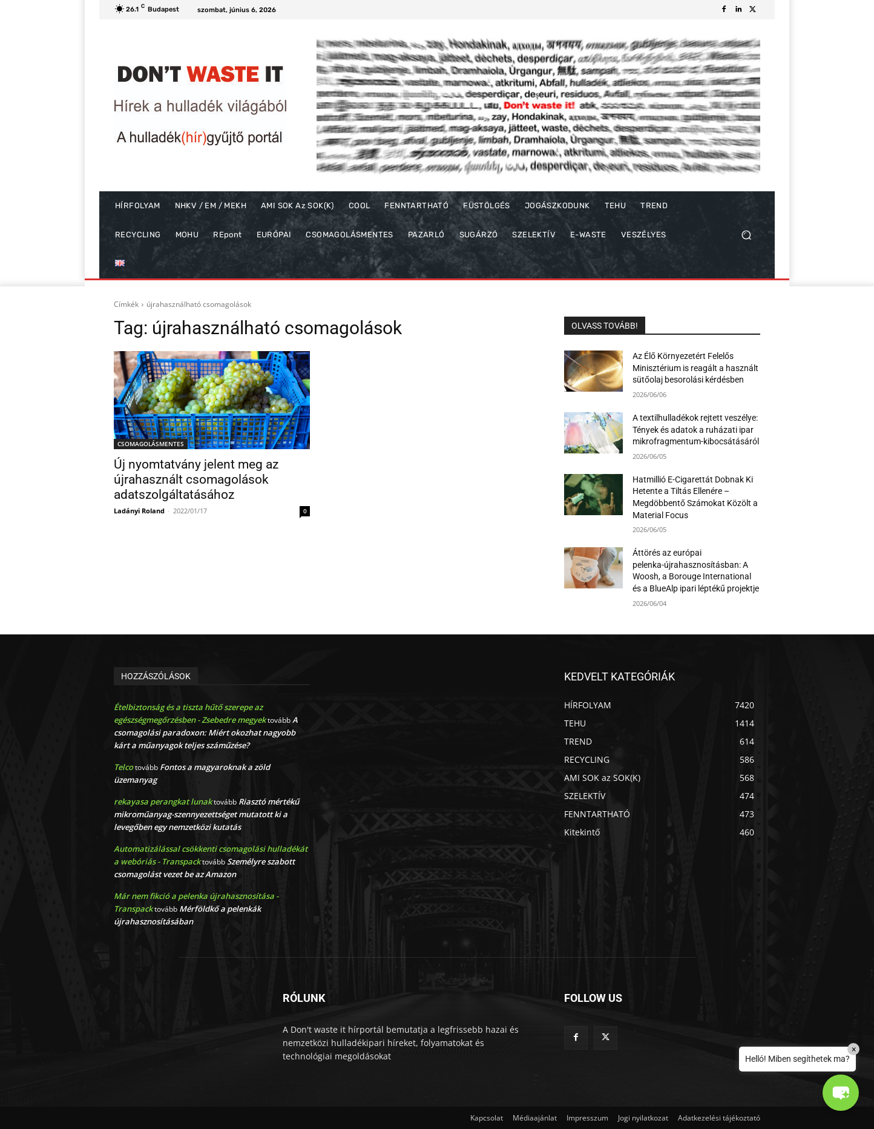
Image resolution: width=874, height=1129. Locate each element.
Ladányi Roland (139, 510)
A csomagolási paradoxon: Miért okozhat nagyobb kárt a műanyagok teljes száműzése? (206, 732)
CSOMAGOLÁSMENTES (150, 443)
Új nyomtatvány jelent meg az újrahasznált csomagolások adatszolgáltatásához (196, 479)
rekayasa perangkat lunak (163, 801)
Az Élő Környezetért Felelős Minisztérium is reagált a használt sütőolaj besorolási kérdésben (695, 367)
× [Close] (854, 1049)
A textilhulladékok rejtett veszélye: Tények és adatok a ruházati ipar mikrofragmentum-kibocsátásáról (695, 429)
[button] (746, 235)
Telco (123, 767)
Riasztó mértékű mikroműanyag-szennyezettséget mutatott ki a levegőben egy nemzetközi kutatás (206, 814)
